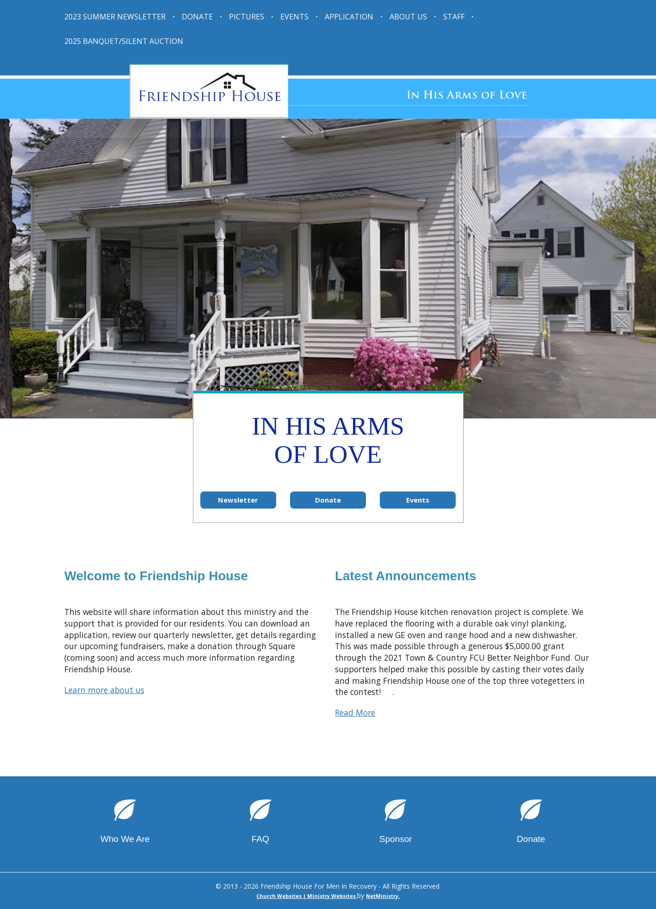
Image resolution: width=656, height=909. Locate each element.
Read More (355, 712)
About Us (408, 17)
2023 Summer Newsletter (115, 17)
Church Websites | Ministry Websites (306, 895)
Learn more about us (104, 689)
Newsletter (238, 499)
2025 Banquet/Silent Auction (123, 41)
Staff (453, 17)
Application (349, 17)
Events (294, 17)
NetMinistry (382, 895)
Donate (197, 17)
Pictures (246, 17)
